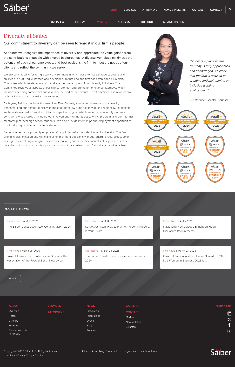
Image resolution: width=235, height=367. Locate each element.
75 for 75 (123, 22)
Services (130, 10)
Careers (198, 10)
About (113, 10)
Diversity (101, 22)
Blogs (90, 325)
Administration (173, 22)
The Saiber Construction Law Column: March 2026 (39, 226)
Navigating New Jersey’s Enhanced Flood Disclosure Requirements (189, 228)
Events (90, 321)
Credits (39, 355)
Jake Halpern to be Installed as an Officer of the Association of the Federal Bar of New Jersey (37, 258)
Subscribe (223, 306)
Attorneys (149, 10)
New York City (133, 322)
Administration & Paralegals (18, 332)
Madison (130, 317)
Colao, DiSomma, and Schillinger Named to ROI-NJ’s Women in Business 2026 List (193, 258)
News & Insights (175, 10)
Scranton (131, 327)
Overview (57, 22)
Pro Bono (146, 22)
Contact (216, 10)
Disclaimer (9, 355)
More (12, 278)
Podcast (91, 330)
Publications (13, 221)
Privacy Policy (25, 355)
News (91, 306)
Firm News (13, 251)
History (79, 22)
